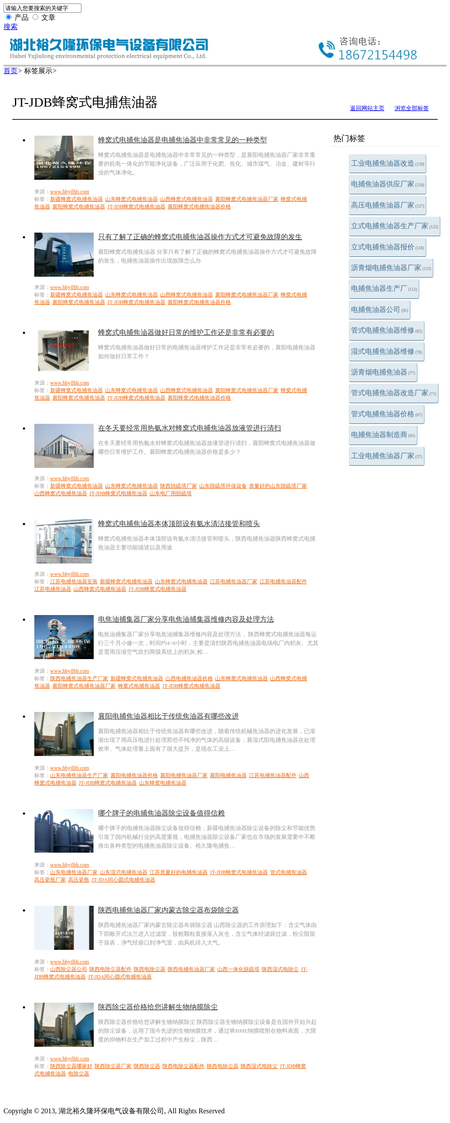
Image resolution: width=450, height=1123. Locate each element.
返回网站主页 (367, 108)
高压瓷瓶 (78, 880)
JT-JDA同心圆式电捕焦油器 (123, 880)
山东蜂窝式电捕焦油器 (131, 199)
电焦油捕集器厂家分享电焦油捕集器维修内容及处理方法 (186, 619)
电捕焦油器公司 (379, 309)
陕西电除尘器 (149, 969)
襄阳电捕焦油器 (228, 775)
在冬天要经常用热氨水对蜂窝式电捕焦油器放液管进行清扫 (189, 428)
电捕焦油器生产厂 (384, 288)
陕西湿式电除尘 (280, 969)
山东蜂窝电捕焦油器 (163, 783)
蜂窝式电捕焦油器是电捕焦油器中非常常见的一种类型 (182, 140)
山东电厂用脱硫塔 (171, 493)
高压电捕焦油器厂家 (387, 205)
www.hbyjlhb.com (69, 192)
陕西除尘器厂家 (113, 1066)
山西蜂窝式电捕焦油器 (186, 199)
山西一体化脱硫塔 (238, 969)
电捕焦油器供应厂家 (387, 184)
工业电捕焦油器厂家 (386, 456)
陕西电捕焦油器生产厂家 (79, 678)
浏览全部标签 (412, 108)
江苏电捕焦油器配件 (283, 581)
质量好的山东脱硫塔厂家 (278, 486)
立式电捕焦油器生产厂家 (394, 226)
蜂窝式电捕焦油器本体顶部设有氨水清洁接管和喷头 (179, 523)
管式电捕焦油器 (288, 872)
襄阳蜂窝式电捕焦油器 (78, 207)
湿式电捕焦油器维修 (386, 351)
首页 (11, 70)
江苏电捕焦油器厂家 (233, 581)
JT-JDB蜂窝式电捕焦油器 (136, 207)
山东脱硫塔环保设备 (223, 486)
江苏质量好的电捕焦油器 (179, 872)
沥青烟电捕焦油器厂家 (391, 267)
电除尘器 (78, 1074)
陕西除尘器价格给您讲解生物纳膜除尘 (158, 1007)
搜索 (11, 26)
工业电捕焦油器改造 (387, 163)
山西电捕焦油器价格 (189, 678)
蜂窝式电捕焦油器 (139, 686)
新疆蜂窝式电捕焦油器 (76, 199)
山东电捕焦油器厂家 (74, 872)
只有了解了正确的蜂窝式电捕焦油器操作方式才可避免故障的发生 (200, 237)
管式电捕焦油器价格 (386, 414)
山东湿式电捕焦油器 (123, 872)
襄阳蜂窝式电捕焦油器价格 (199, 207)
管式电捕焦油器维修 (386, 330)
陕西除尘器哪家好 (71, 1066)
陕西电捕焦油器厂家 (191, 969)
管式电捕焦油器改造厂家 (393, 393)
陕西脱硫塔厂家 (178, 486)
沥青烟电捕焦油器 (383, 372)
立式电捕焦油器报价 (387, 247)
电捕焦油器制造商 (383, 434)
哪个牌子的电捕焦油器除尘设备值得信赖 (161, 813)
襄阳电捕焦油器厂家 (184, 775)
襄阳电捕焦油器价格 (134, 775)
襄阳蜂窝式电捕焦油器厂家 (246, 199)
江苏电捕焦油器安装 (74, 581)
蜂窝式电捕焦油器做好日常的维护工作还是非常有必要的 (186, 332)
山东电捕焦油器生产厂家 (79, 775)
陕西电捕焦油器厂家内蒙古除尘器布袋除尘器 (168, 910)
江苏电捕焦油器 (52, 589)
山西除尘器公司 (68, 969)
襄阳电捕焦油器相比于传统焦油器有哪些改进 (168, 716)
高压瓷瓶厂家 (50, 880)
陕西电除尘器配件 (110, 969)
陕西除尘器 (147, 1066)
